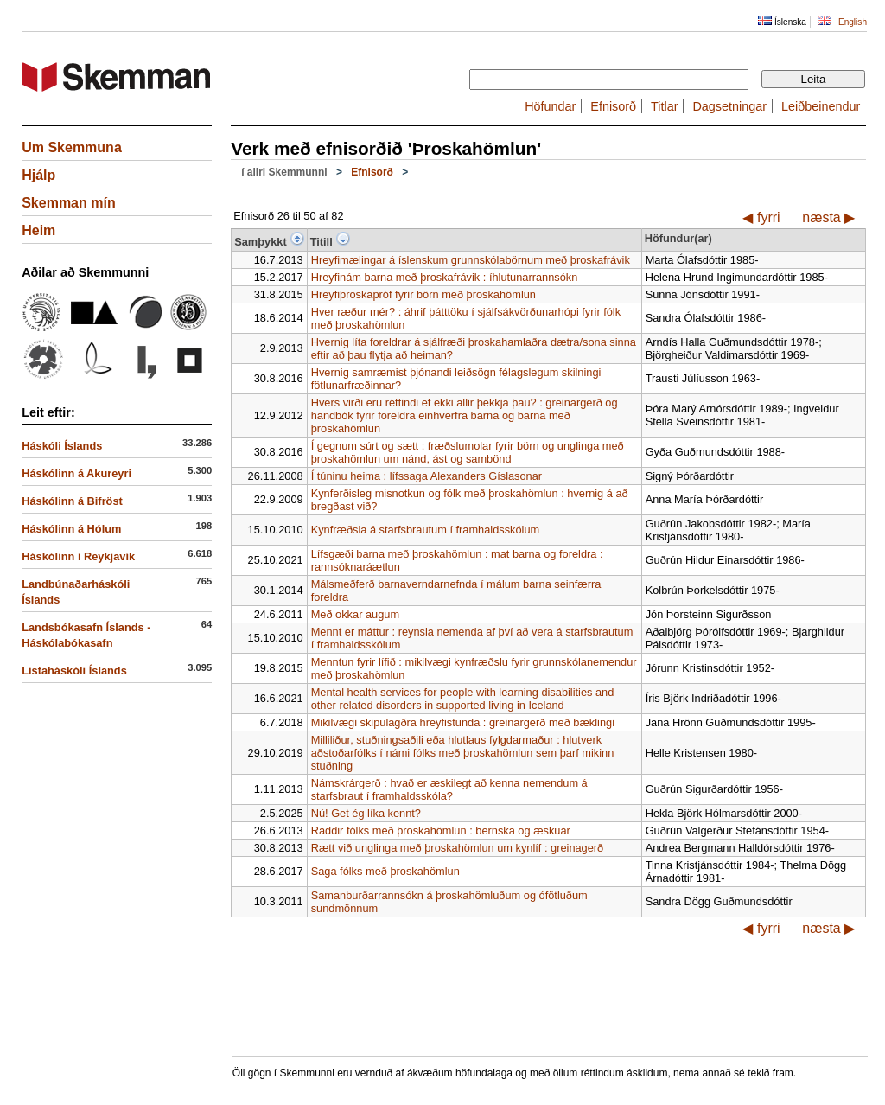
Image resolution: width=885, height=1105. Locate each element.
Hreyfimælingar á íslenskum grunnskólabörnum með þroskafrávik (470, 259)
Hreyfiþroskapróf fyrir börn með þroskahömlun (423, 294)
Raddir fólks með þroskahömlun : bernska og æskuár (440, 830)
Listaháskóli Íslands (74, 670)
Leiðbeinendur (820, 106)
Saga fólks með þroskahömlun (385, 871)
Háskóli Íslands (62, 445)
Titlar (664, 106)
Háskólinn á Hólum (71, 528)
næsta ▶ (828, 217)
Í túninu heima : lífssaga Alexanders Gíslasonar (426, 475)
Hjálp (38, 175)
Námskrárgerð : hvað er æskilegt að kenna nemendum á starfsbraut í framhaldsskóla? (449, 789)
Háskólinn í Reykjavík (78, 556)
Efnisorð (613, 106)
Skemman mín (68, 202)
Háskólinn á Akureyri (76, 473)
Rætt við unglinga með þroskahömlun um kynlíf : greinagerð (457, 847)
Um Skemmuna (72, 147)
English (852, 22)
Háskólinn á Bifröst (72, 501)
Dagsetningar (729, 106)
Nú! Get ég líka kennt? (366, 813)
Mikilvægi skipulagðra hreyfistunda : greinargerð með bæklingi (462, 722)
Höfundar (550, 106)
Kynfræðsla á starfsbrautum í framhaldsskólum (425, 529)
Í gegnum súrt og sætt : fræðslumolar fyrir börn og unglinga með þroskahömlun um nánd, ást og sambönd (467, 452)
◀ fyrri (761, 217)
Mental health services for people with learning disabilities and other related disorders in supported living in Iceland (462, 699)
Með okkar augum (355, 614)
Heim (38, 230)
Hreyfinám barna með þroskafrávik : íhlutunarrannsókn (444, 277)
